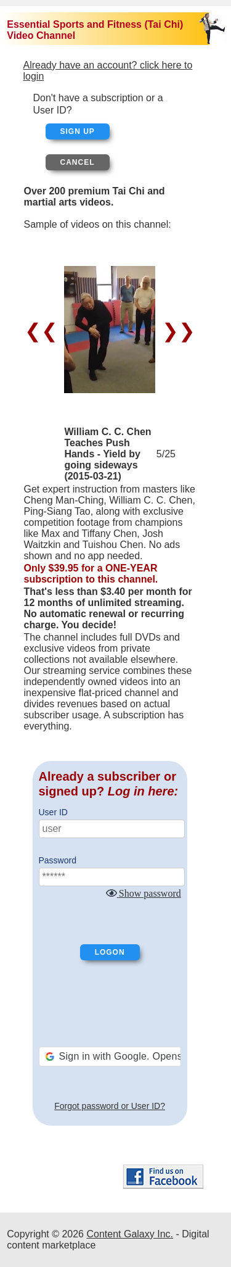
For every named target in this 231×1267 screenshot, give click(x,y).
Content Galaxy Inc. (129, 1234)
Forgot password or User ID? (109, 1106)
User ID (53, 812)
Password (57, 860)
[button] (110, 1056)
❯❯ (175, 331)
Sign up (77, 131)
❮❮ (44, 331)
